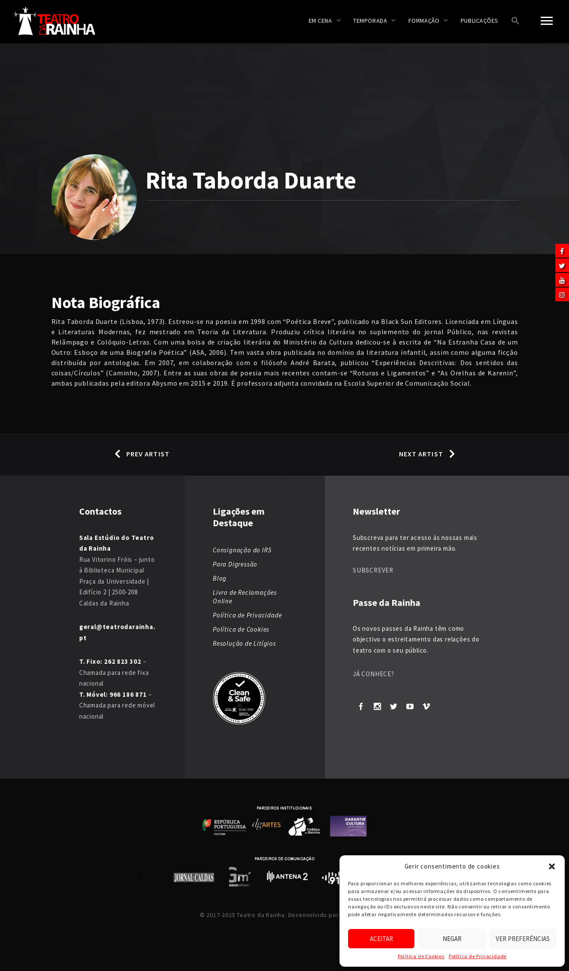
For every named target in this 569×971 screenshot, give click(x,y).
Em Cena (320, 20)
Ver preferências (523, 939)
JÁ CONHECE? (373, 674)
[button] (552, 866)
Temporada (370, 20)
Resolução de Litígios (244, 643)
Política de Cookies (421, 956)
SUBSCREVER (373, 570)
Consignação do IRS (242, 550)
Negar (452, 939)
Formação (423, 20)
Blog (219, 578)
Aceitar (381, 939)
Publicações (479, 20)
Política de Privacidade (477, 956)
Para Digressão (235, 564)
